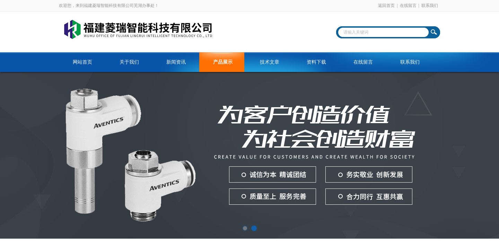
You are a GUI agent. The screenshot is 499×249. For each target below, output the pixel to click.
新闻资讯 (176, 62)
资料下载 (316, 62)
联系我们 (429, 5)
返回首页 (386, 5)
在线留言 (408, 5)
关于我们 (129, 62)
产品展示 (223, 62)
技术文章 (269, 62)
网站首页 (82, 62)
